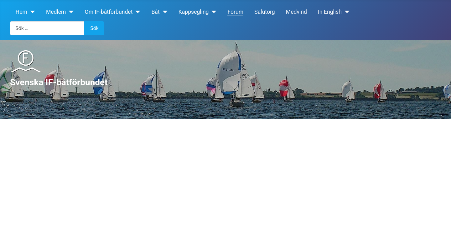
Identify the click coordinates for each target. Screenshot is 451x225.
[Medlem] (70, 12)
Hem (21, 12)
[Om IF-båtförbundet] (136, 12)
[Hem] (31, 12)
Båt (155, 12)
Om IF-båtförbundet (109, 12)
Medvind (296, 12)
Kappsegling (194, 12)
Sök (94, 28)
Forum (235, 12)
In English (330, 12)
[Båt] (164, 12)
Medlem (56, 12)
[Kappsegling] (213, 12)
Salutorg (264, 12)
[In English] (346, 12)
